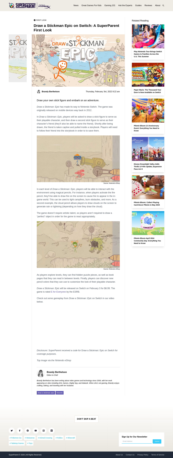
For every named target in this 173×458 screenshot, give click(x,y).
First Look (41, 20)
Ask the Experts (125, 6)
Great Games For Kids (91, 6)
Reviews (148, 6)
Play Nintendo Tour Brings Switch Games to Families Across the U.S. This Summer (148, 54)
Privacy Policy (142, 455)
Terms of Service (157, 455)
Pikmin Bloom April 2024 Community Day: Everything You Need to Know (147, 240)
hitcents (60, 393)
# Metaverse (30, 438)
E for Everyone (58, 292)
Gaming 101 (109, 6)
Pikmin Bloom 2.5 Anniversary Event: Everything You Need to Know (146, 128)
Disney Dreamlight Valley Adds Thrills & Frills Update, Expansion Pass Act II (148, 166)
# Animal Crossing (45, 438)
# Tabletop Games (17, 443)
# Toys (29, 443)
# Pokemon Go (15, 438)
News (76, 6)
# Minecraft (70, 438)
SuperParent (14, 455)
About (157, 6)
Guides (138, 6)
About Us (119, 455)
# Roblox (59, 438)
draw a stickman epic (46, 393)
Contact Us (130, 455)
